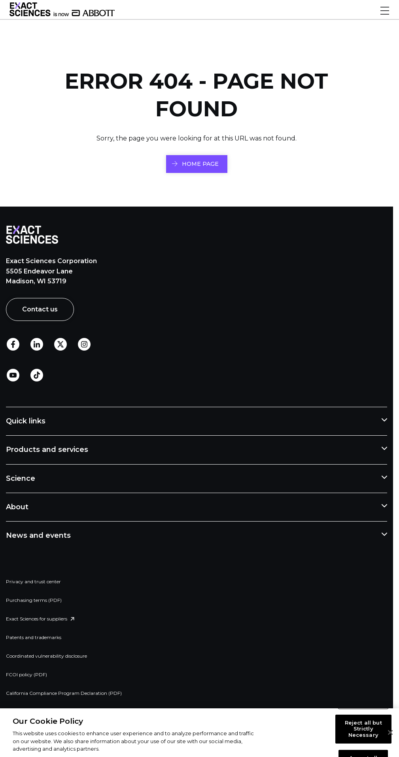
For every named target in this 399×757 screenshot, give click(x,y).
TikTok (37, 375)
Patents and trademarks (33, 637)
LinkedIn (37, 345)
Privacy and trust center (33, 581)
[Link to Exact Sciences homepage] (62, 14)
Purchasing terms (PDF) (34, 600)
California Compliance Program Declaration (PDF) (64, 693)
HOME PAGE (200, 163)
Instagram (84, 345)
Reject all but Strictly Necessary (363, 728)
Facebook (13, 345)
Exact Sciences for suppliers (36, 619)
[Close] (390, 732)
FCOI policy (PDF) (26, 674)
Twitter (60, 345)
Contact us (40, 309)
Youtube (13, 375)
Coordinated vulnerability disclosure (46, 656)
